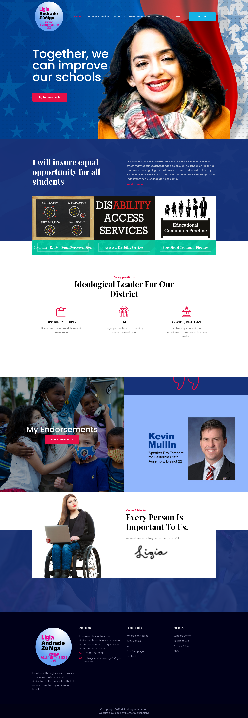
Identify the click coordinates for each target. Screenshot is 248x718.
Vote (129, 646)
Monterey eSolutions (137, 713)
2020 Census (134, 641)
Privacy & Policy (183, 646)
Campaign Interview (97, 16)
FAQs (176, 651)
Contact (177, 16)
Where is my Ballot (137, 635)
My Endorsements (140, 16)
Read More (135, 184)
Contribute (161, 16)
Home (77, 16)
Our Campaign (135, 651)
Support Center (182, 635)
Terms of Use (181, 641)
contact (131, 656)
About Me (119, 16)
